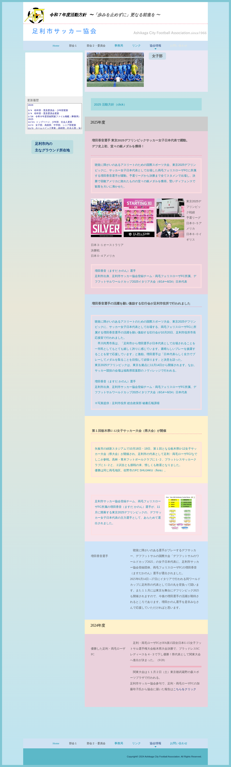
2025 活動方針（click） (110, 104)
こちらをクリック (184, 689)
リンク (136, 45)
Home (56, 45)
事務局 (118, 45)
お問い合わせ (178, 45)
